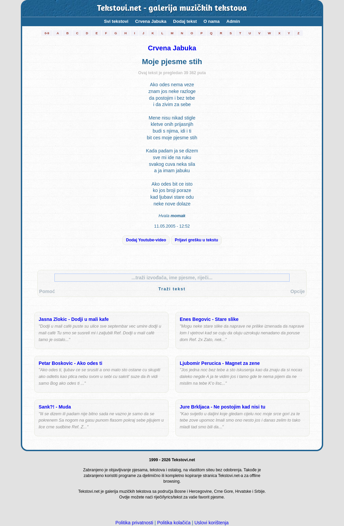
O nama (212, 21)
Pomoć (47, 291)
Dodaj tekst (185, 21)
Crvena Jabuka (150, 21)
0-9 (47, 33)
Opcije (297, 291)
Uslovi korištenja (212, 522)
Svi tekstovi (116, 21)
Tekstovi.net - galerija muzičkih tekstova (172, 8)
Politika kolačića (174, 522)
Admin (233, 21)
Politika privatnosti (134, 522)
